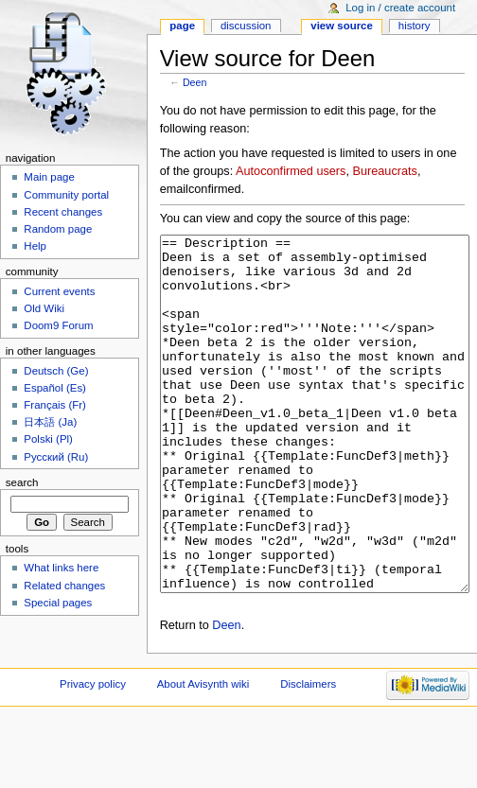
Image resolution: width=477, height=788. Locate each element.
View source (341, 25)
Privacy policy (93, 755)
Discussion (246, 25)
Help (35, 246)
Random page (58, 229)
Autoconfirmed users (290, 171)
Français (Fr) (55, 405)
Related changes (64, 585)
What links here (61, 567)
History (414, 25)
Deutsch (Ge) (56, 370)
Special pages (58, 602)
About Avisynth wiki (203, 755)
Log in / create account (400, 7)
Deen (194, 82)
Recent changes (63, 212)
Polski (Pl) (48, 439)
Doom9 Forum (58, 325)
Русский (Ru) (56, 457)
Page (182, 25)
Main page (49, 177)
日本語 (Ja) (50, 422)
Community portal (66, 195)
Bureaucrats (384, 171)
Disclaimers (308, 755)
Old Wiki (44, 308)
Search (22, 482)
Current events (59, 291)
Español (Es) (55, 388)
